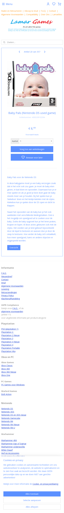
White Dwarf (7, 450)
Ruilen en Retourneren (11, 11)
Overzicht (13, 247)
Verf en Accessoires (10, 453)
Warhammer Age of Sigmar (13, 443)
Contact (52, 11)
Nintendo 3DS (7, 411)
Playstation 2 (7, 332)
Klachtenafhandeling (10, 298)
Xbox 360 (5, 368)
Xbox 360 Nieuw (8, 372)
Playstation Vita (8, 351)
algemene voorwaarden (12, 311)
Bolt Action (6, 394)
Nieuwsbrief (6, 276)
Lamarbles (57, 14)
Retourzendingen (9, 292)
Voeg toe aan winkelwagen (32, 149)
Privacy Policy (7, 295)
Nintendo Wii (7, 421)
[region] (32, 475)
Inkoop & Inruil (31, 11)
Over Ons (45, 14)
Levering (5, 289)
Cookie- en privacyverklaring (45, 484)
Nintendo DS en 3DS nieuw (13, 415)
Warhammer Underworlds (13, 446)
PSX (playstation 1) (9, 329)
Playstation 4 (7, 345)
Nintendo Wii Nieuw (10, 424)
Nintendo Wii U (8, 427)
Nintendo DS (7, 408)
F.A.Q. (43, 11)
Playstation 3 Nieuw (10, 341)
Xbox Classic (7, 365)
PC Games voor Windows (13, 384)
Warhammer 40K (9, 440)
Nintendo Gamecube (10, 418)
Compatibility (32, 14)
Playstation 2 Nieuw (10, 335)
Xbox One (5, 375)
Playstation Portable (10, 348)
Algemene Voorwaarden (12, 14)
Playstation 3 (7, 338)
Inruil (3, 282)
